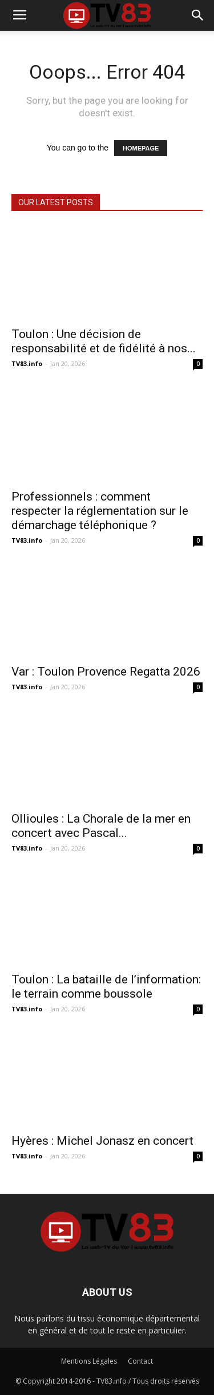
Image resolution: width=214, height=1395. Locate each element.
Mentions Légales (89, 1361)
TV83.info (26, 363)
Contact (140, 1361)
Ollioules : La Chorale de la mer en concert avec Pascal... (101, 826)
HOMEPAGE (141, 148)
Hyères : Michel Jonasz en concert (102, 1141)
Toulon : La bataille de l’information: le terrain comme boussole (106, 987)
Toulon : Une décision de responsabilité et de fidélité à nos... (103, 341)
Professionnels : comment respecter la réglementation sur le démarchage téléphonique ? (99, 511)
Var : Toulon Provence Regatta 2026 (105, 671)
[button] (198, 15)
